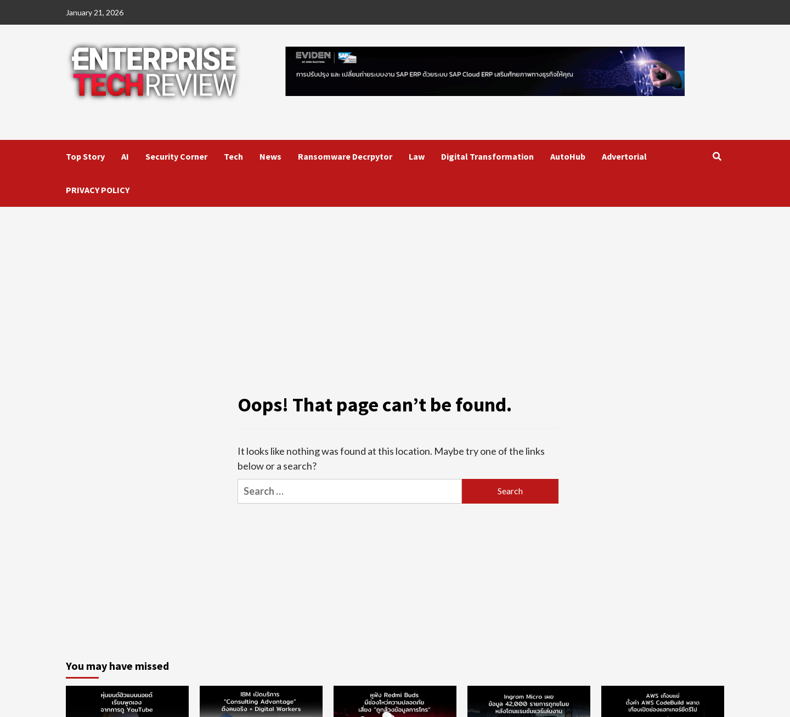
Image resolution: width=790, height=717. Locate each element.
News (270, 156)
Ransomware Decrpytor (345, 156)
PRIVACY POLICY (97, 189)
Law (417, 156)
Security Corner (176, 156)
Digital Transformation (487, 156)
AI (125, 156)
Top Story (85, 156)
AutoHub (567, 156)
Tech (233, 156)
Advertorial (624, 156)
